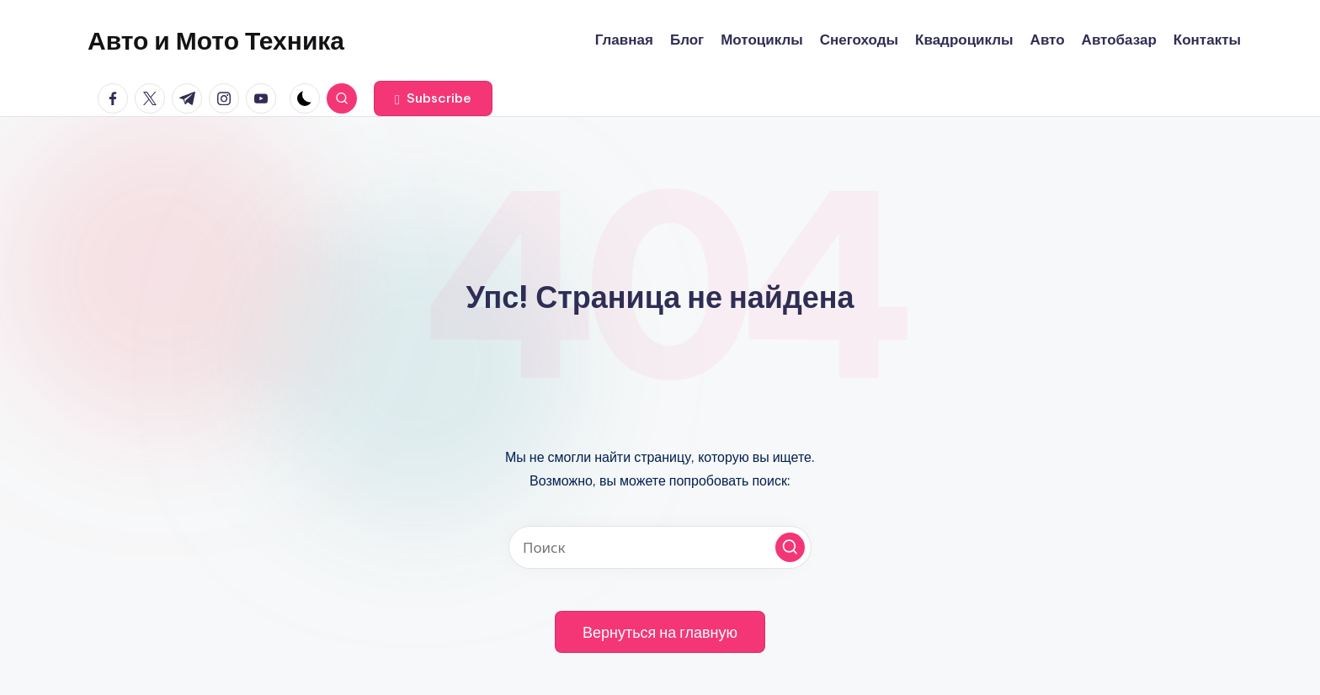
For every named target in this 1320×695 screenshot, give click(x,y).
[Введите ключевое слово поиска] (660, 547)
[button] (433, 98)
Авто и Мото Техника (216, 40)
